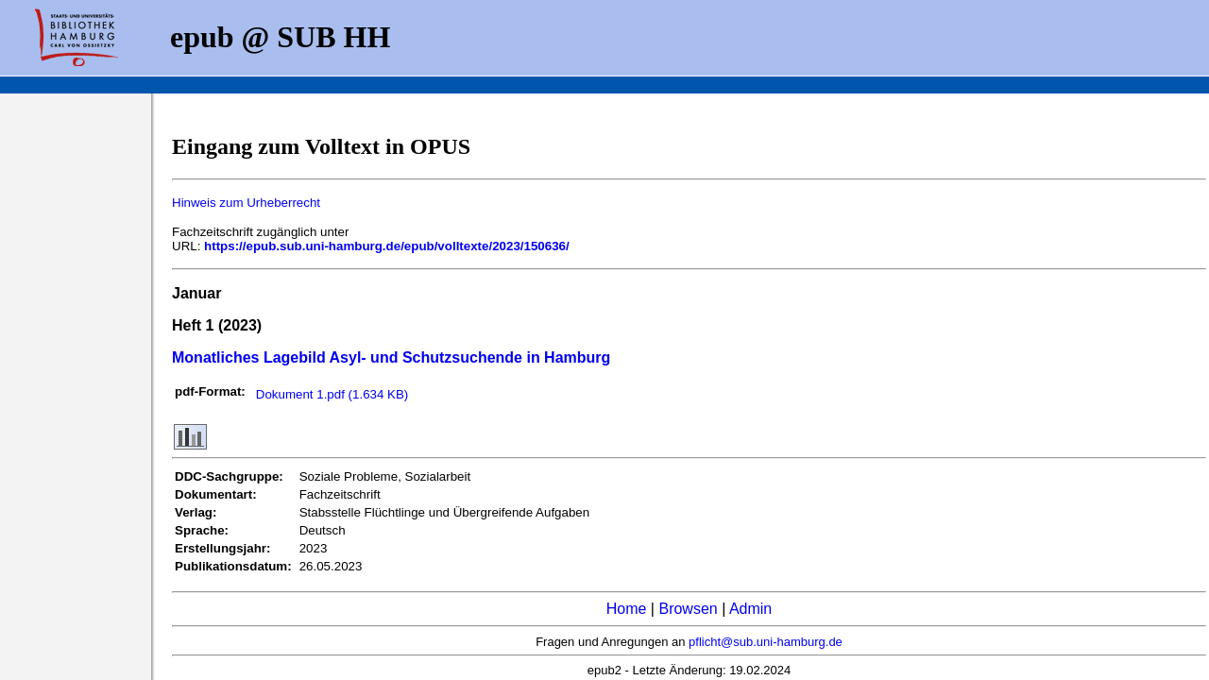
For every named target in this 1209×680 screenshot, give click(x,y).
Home (626, 609)
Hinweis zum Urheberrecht (246, 203)
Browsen (687, 609)
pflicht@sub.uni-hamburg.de (766, 642)
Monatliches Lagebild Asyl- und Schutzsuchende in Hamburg (391, 357)
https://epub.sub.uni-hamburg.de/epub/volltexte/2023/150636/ (387, 246)
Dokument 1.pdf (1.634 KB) (332, 394)
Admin (750, 609)
